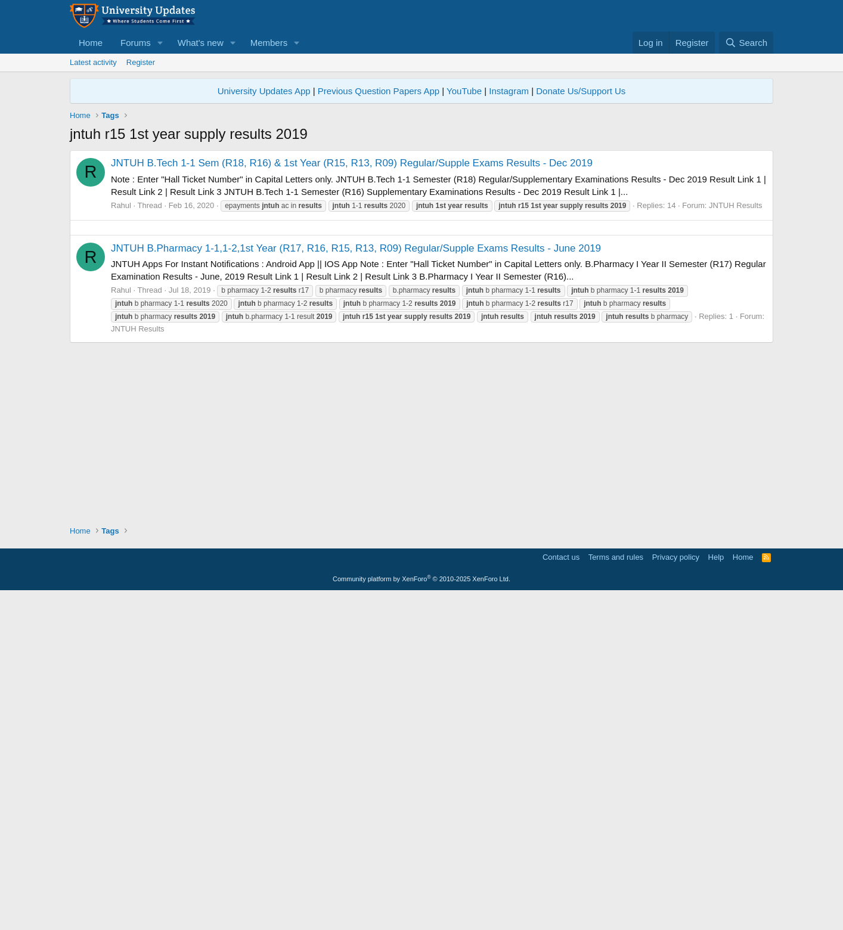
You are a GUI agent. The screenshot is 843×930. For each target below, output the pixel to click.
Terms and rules (615, 890)
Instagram (509, 91)
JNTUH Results (736, 372)
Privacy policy (675, 890)
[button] (160, 43)
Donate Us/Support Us (580, 91)
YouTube (464, 91)
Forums (135, 43)
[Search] (746, 43)
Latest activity (93, 62)
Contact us (561, 890)
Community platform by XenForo (421, 912)
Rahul (121, 372)
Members (269, 43)
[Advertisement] (421, 233)
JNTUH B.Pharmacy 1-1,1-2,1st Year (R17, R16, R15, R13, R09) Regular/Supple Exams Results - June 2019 (356, 582)
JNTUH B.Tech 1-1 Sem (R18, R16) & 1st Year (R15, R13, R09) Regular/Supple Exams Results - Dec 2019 (352, 330)
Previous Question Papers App (378, 91)
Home (91, 43)
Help (716, 890)
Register (140, 62)
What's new (201, 43)
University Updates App (264, 91)
